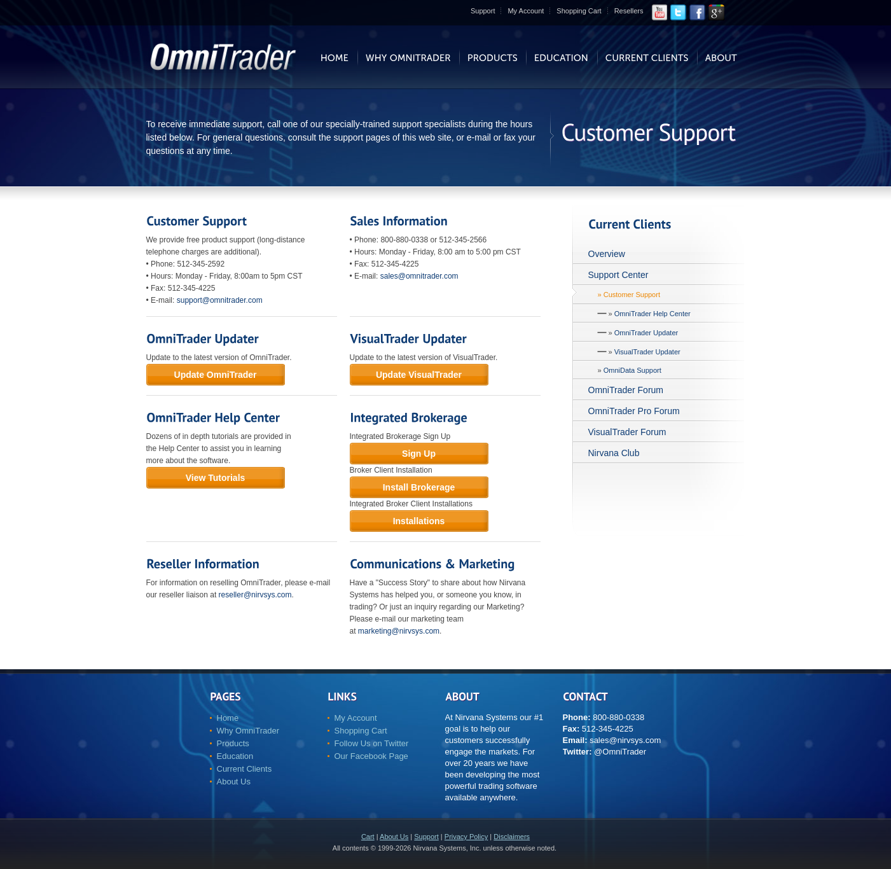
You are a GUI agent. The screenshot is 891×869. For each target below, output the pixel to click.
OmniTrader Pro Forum (634, 411)
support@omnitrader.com (220, 300)
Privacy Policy (466, 836)
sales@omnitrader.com (419, 276)
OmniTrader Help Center (652, 313)
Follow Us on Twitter (372, 743)
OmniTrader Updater (646, 333)
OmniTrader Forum (626, 390)
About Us (234, 781)
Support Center (618, 275)
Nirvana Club (614, 453)
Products (233, 743)
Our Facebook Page (371, 756)
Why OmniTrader (248, 730)
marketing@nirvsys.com (398, 631)
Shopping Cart (578, 11)
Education (235, 756)
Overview (606, 254)
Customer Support (632, 294)
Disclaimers (512, 836)
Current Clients (244, 769)
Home (228, 718)
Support (483, 11)
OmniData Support (632, 370)
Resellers (629, 11)
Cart (368, 836)
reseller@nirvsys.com (255, 594)
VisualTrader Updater (647, 352)
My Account (526, 11)
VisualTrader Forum (627, 432)
